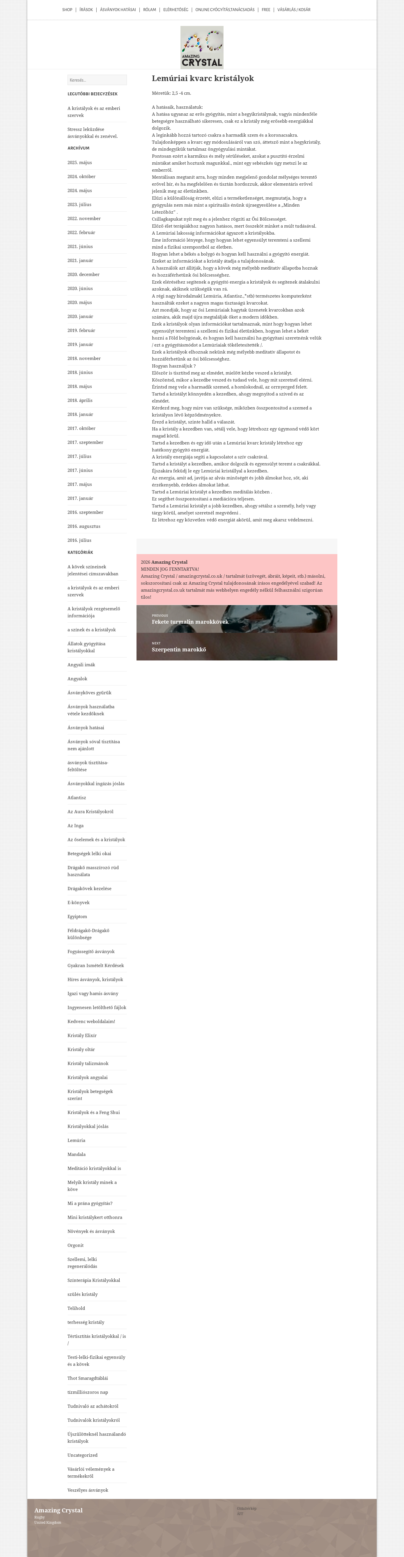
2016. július (79, 540)
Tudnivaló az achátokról (93, 1406)
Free (266, 10)
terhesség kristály (86, 1322)
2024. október (81, 176)
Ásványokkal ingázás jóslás (96, 783)
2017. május (80, 484)
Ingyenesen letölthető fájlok (97, 1007)
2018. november (84, 358)
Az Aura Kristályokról (91, 811)
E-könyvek (79, 902)
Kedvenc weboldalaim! (91, 1021)
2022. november (84, 218)
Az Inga (76, 825)
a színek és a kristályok (92, 629)
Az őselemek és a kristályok (96, 839)
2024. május (80, 190)
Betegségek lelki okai (89, 853)
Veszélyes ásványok (88, 1490)
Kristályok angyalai (88, 1077)
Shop (67, 10)
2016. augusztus (84, 526)
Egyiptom (77, 916)
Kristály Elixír (82, 1035)
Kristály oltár (81, 1049)
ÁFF (240, 1513)
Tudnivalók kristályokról (94, 1420)
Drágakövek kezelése (89, 888)
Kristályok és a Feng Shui (94, 1112)
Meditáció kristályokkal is (94, 1168)
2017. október (81, 428)
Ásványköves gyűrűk (89, 692)
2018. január (80, 414)
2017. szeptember (85, 442)
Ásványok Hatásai (118, 10)
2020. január (80, 316)
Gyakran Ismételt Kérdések (96, 965)
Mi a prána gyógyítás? (90, 1203)
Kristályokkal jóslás (88, 1126)
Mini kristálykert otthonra (95, 1217)
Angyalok (77, 678)
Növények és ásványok (91, 1231)
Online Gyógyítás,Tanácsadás (225, 10)
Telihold (76, 1308)
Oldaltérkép (246, 1508)
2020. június (80, 288)
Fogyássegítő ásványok (91, 951)
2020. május (80, 302)
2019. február (81, 330)
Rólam (149, 10)
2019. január (80, 344)
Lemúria (76, 1140)
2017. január (80, 498)
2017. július (79, 456)
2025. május (80, 162)
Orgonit (76, 1245)
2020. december (84, 274)
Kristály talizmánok (88, 1063)
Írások (86, 10)
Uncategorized (83, 1455)
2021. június (80, 246)
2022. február (81, 232)
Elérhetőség (175, 10)
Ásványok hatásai (86, 727)
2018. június (80, 372)
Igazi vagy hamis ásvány (93, 993)
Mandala (77, 1154)
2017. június (80, 470)
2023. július (79, 204)
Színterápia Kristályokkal (94, 1280)
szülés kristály (83, 1294)
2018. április (80, 400)
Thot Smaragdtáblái (88, 1378)
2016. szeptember (85, 512)
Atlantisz (77, 797)
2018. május (80, 386)
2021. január (80, 260)
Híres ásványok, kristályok (95, 979)
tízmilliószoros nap (88, 1392)
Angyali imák (81, 664)
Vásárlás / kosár (294, 10)
